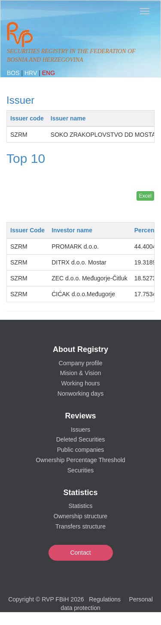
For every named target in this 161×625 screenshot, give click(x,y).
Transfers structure (80, 526)
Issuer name (68, 118)
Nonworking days (80, 393)
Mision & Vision (80, 373)
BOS (14, 72)
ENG (48, 72)
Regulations (105, 599)
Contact (80, 552)
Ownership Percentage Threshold (80, 460)
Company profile (81, 363)
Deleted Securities (80, 439)
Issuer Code (27, 230)
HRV (31, 72)
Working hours (80, 383)
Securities (80, 470)
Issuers (80, 429)
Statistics (80, 505)
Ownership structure (80, 516)
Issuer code (27, 118)
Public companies (80, 449)
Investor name (72, 230)
